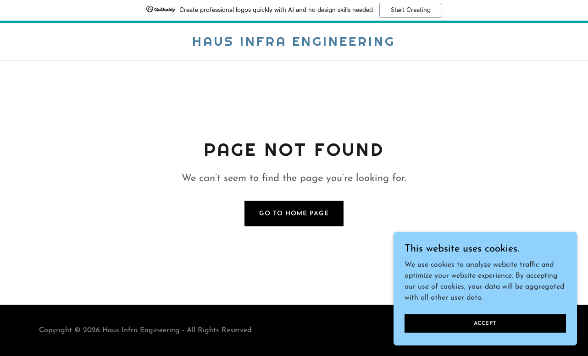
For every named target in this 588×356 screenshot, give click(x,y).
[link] (293, 44)
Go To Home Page (293, 213)
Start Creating (411, 10)
